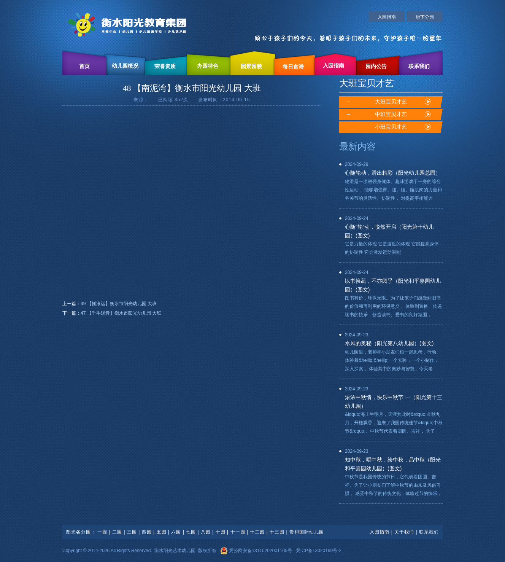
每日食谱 (293, 67)
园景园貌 (251, 66)
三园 (132, 532)
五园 (162, 532)
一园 (102, 532)
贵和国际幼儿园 (306, 532)
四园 (147, 532)
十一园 (237, 532)
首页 (84, 66)
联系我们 (419, 66)
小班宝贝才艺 (391, 127)
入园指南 (387, 17)
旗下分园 (425, 17)
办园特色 (207, 66)
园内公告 (376, 66)
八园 (206, 532)
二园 (117, 532)
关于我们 (404, 532)
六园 (176, 532)
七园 (191, 532)
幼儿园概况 (125, 66)
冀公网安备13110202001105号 (256, 550)
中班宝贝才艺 (391, 114)
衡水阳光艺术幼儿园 (174, 550)
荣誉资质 (165, 66)
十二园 (257, 532)
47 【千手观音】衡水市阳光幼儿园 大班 (121, 313)
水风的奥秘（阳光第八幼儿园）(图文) (389, 343)
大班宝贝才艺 (391, 102)
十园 (221, 532)
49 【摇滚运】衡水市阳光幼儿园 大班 (119, 303)
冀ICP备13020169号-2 (318, 550)
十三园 (277, 532)
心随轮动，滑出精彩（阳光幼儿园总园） (393, 173)
